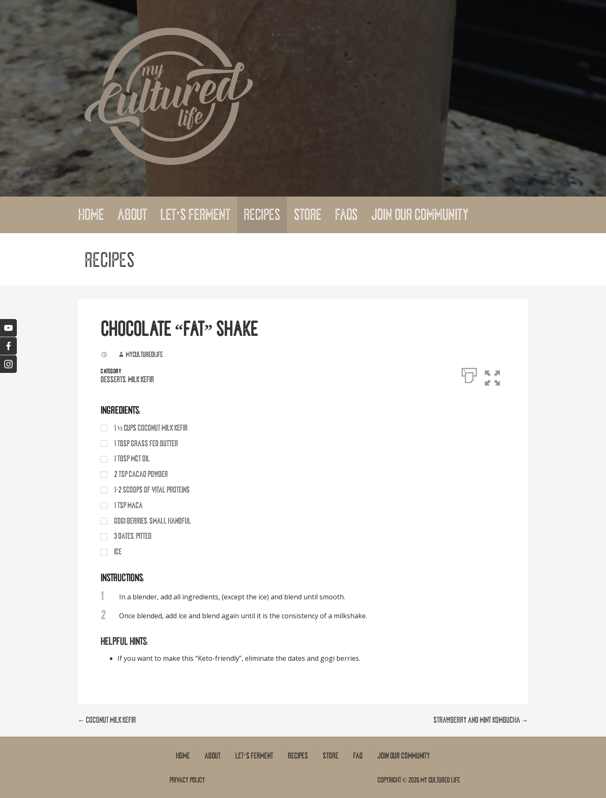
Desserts (113, 379)
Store (308, 214)
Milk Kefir (141, 379)
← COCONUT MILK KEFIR (107, 720)
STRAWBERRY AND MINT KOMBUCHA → (480, 720)
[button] (497, 373)
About (132, 214)
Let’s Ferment (195, 214)
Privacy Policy (187, 780)
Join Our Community (419, 214)
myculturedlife (144, 354)
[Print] (469, 373)
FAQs (346, 214)
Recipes (262, 214)
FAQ (358, 756)
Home (91, 214)
